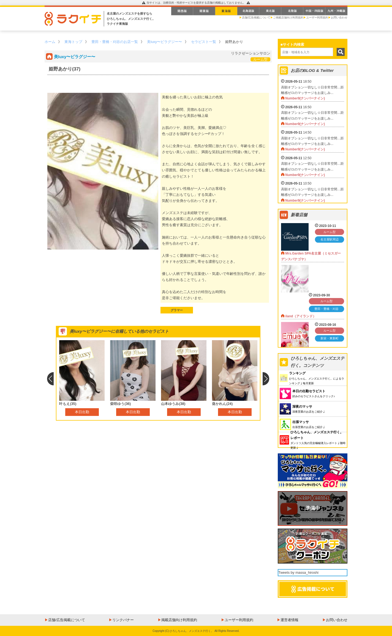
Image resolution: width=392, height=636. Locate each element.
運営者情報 (289, 620)
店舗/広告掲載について (256, 17)
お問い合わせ (339, 17)
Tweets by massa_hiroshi (298, 572)
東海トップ (73, 42)
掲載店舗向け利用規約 (179, 620)
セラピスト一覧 (203, 42)
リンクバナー (123, 620)
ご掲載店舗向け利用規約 (288, 17)
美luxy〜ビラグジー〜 (164, 42)
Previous (50, 379)
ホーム (50, 42)
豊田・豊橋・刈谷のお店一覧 (114, 42)
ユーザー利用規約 (317, 17)
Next (266, 379)
